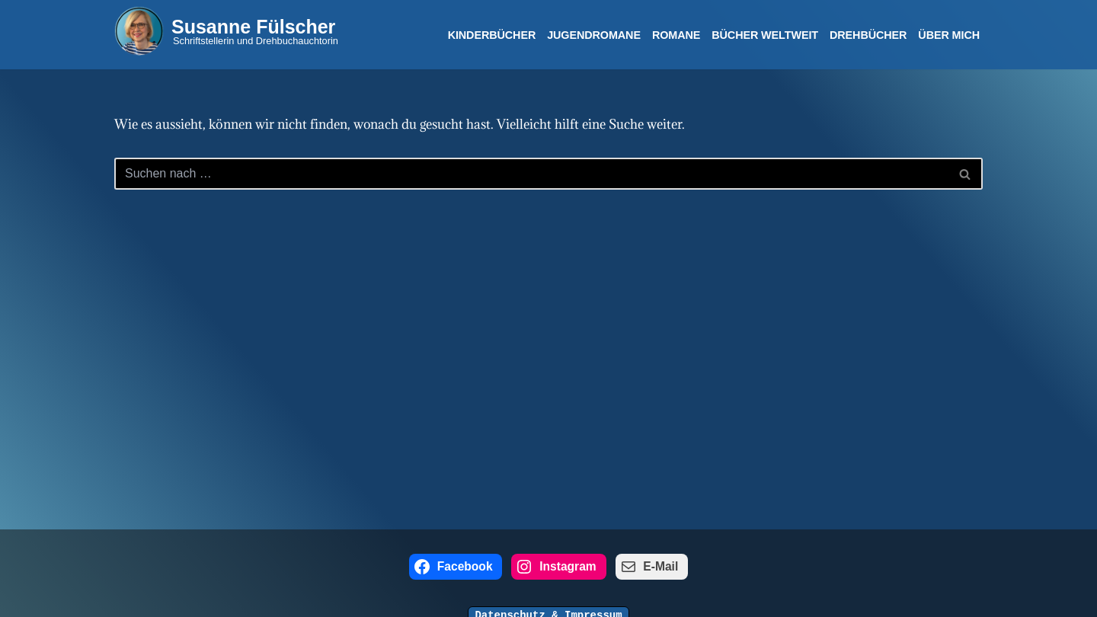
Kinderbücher (492, 35)
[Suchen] (531, 174)
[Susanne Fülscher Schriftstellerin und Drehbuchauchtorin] (226, 31)
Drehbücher (868, 35)
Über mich (949, 35)
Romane (676, 35)
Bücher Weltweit (765, 35)
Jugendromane (594, 35)
